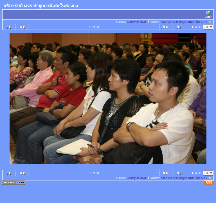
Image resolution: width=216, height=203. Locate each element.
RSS (209, 182)
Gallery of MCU (138, 21)
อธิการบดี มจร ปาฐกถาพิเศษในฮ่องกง (186, 21)
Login (208, 14)
